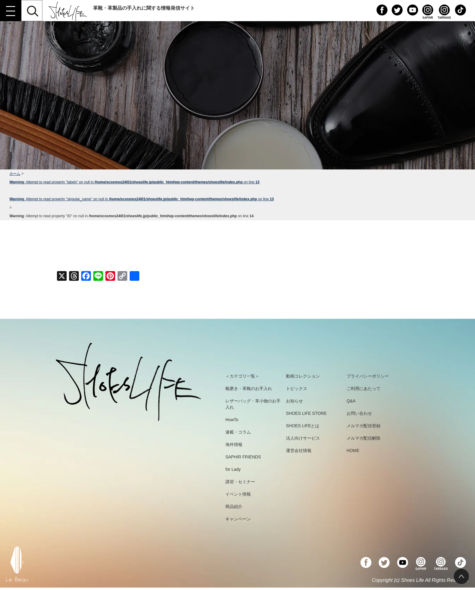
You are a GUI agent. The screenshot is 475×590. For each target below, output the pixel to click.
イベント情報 (238, 494)
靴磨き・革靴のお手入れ (248, 388)
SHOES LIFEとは (302, 425)
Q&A (351, 400)
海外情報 (233, 444)
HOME (353, 450)
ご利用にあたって (363, 388)
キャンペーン (238, 518)
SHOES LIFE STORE (306, 413)
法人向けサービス (303, 438)
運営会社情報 (298, 450)
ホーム (14, 174)
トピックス (296, 388)
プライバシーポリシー (368, 376)
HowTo (231, 419)
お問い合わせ (359, 413)
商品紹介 (233, 506)
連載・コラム (238, 432)
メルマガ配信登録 (363, 425)
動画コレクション (303, 376)
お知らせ (294, 400)
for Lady (233, 469)
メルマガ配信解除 (363, 438)
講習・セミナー (240, 481)
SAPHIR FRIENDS (243, 456)
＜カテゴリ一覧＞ (242, 376)
